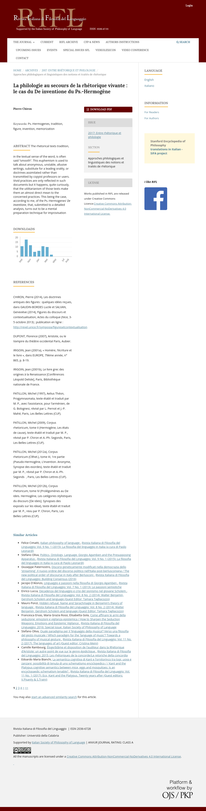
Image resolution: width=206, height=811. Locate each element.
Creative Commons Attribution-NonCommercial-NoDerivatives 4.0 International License (108, 208)
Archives (31, 70)
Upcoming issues (28, 50)
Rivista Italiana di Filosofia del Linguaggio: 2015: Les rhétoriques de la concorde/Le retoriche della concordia (76, 653)
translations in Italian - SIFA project (166, 151)
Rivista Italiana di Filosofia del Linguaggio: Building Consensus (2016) (75, 577)
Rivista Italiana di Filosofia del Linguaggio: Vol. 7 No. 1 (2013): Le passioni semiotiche (74, 585)
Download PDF (101, 109)
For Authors (151, 118)
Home (17, 70)
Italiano (149, 86)
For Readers (151, 112)
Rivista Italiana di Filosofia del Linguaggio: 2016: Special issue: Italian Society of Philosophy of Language (70, 625)
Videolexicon (106, 50)
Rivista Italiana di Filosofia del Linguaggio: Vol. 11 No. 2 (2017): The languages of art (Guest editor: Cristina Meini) (76, 641)
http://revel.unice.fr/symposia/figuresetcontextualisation (50, 327)
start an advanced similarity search (54, 697)
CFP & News (92, 42)
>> (26, 688)
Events (52, 50)
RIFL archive (68, 42)
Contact (22, 58)
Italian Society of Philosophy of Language (58, 742)
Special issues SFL (76, 50)
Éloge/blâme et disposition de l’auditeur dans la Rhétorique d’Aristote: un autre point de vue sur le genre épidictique (72, 649)
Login (189, 5)
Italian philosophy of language (60, 543)
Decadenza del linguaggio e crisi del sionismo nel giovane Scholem (83, 591)
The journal (22, 42)
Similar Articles (25, 535)
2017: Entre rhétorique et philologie (68, 70)
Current (47, 42)
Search (183, 42)
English (149, 80)
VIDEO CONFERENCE (135, 50)
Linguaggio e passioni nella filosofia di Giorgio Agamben (80, 583)
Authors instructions (122, 42)
